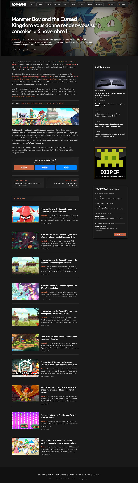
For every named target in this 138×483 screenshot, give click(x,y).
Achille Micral (18, 50)
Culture (40, 4)
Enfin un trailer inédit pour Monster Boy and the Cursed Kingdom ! (42, 103)
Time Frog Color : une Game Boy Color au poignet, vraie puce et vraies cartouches (109, 125)
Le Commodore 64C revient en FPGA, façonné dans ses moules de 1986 (107, 115)
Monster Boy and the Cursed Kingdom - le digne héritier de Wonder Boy (58, 210)
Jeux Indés (57, 4)
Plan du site (96, 475)
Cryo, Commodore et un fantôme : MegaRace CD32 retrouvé (109, 105)
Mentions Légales (60, 475)
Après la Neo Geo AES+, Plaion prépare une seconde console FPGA (110, 94)
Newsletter (41, 475)
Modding (81, 4)
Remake (90, 4)
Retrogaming (99, 4)
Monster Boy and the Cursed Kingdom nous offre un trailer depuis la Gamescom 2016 (59, 235)
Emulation (48, 4)
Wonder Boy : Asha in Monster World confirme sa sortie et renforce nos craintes (58, 441)
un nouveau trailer (70, 64)
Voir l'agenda (119, 235)
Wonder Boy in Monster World (23, 96)
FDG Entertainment (60, 62)
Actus (32, 4)
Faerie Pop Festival (101, 226)
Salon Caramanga (101, 207)
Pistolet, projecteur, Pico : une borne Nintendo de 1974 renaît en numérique (110, 135)
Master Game (99, 197)
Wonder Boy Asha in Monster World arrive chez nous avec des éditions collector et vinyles (58, 389)
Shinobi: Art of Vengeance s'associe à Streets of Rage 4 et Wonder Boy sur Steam (59, 363)
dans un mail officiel (49, 79)
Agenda (83, 479)
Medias (73, 4)
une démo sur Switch (24, 67)
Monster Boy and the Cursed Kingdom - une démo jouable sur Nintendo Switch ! (59, 312)
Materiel (66, 4)
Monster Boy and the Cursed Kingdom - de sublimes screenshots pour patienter (59, 261)
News (88, 479)
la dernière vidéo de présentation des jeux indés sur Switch (42, 75)
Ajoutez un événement (83, 475)
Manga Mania (99, 217)
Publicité (71, 475)
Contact (50, 475)
